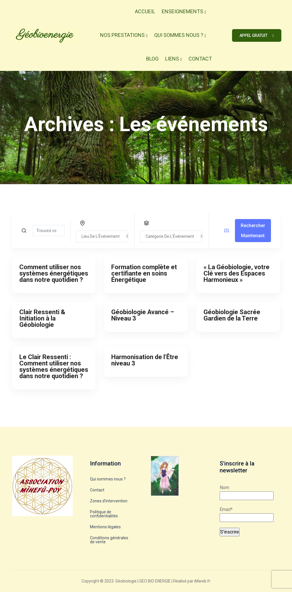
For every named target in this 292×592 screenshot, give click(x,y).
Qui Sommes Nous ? (178, 35)
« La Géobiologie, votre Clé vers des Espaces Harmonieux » (237, 273)
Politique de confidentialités (104, 514)
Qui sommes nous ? (108, 479)
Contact (200, 59)
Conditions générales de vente (109, 540)
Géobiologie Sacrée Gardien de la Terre (232, 315)
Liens (172, 59)
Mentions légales (105, 527)
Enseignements (182, 11)
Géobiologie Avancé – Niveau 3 (142, 315)
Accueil (145, 11)
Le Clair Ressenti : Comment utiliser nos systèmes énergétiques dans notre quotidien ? (53, 366)
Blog (152, 59)
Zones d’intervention (108, 501)
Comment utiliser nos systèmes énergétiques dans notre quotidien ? (53, 273)
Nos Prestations (122, 35)
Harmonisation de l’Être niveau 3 (144, 360)
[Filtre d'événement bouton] (226, 231)
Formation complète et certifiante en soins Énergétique (144, 273)
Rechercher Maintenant (253, 230)
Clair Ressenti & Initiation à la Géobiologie (42, 318)
